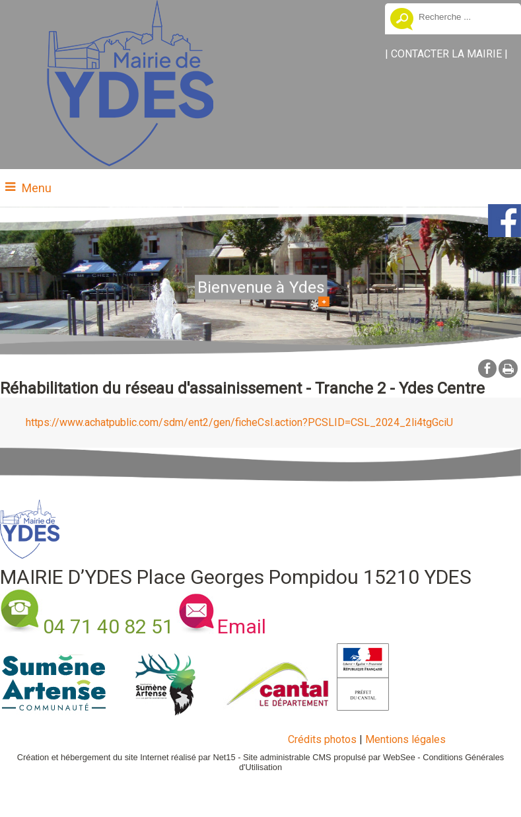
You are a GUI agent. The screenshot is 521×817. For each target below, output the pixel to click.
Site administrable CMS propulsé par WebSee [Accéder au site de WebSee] (329, 757)
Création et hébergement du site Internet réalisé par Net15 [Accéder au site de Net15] (126, 757)
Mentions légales (405, 739)
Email (241, 626)
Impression (508, 368)
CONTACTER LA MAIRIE (446, 54)
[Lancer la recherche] (401, 20)
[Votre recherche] (464, 16)
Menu (37, 188)
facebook (487, 368)
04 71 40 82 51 (108, 626)
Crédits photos (322, 739)
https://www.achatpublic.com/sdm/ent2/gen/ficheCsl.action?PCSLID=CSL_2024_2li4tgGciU (239, 422)
